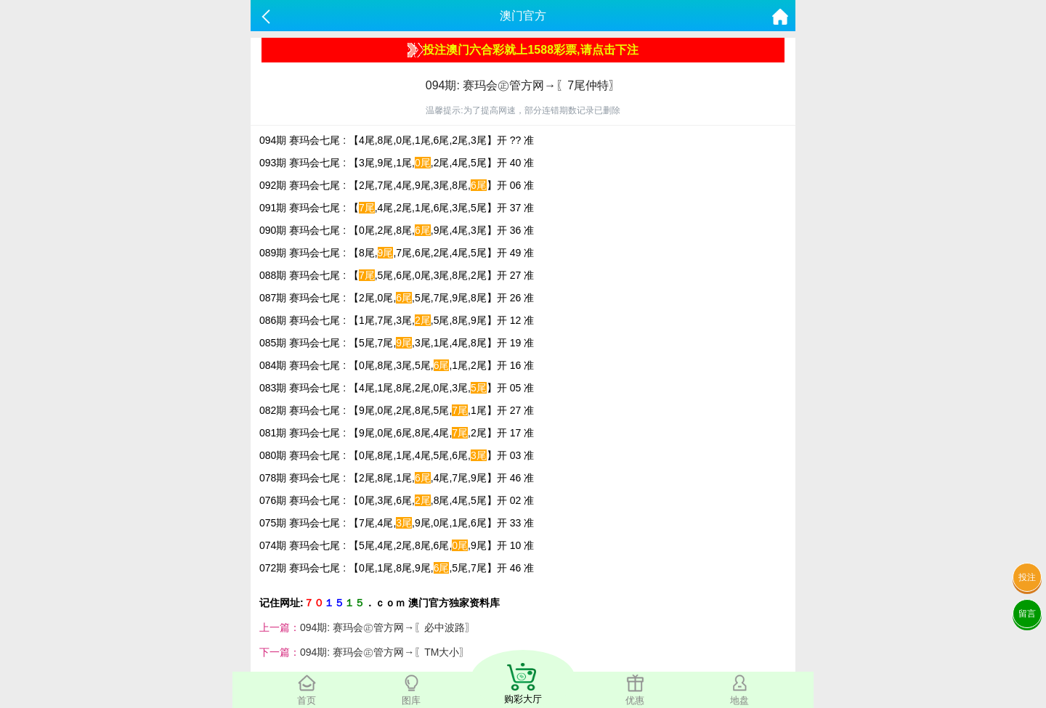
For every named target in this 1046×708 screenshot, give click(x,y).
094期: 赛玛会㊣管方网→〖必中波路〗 (387, 627)
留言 (1027, 614)
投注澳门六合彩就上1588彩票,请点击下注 (523, 50)
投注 (1027, 577)
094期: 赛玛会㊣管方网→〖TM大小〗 (384, 652)
